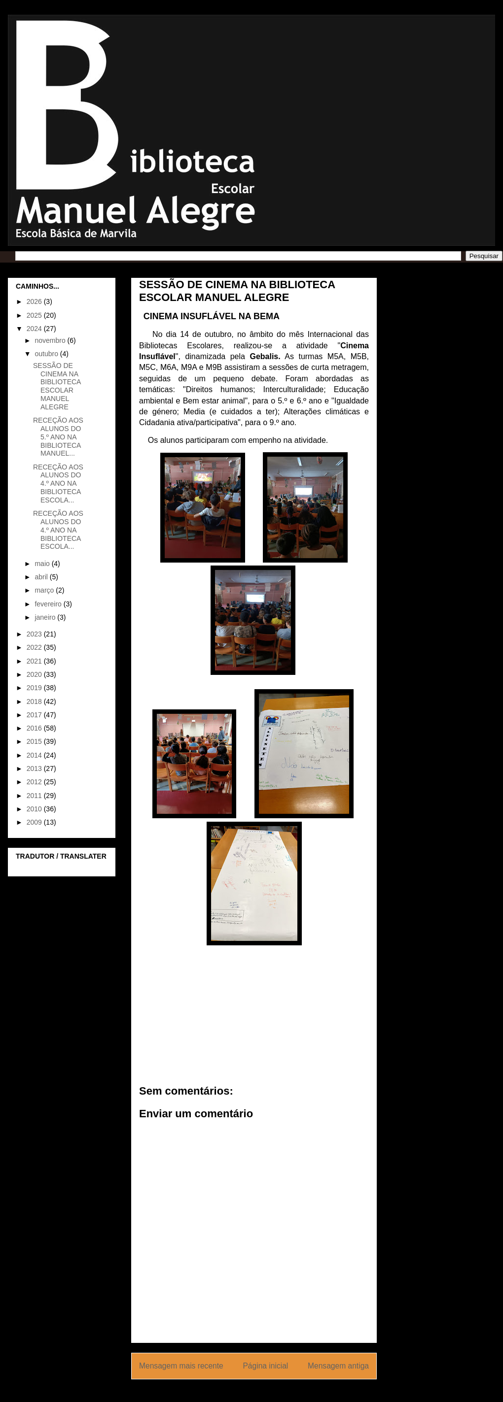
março (45, 590)
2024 (35, 329)
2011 (35, 796)
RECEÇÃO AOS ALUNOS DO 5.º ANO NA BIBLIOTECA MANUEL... (58, 436)
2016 (35, 728)
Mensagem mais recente (181, 1366)
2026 (35, 301)
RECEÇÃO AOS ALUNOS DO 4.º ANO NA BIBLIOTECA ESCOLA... (58, 483)
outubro (47, 354)
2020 (35, 674)
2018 (35, 701)
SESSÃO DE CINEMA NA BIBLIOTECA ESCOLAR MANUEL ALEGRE (57, 386)
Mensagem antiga (338, 1366)
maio (43, 563)
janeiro (46, 617)
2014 (35, 755)
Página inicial (265, 1366)
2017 (35, 715)
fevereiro (49, 604)
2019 (35, 688)
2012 (35, 782)
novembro (51, 340)
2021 (35, 661)
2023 (35, 634)
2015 (35, 741)
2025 (35, 315)
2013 (35, 768)
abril (42, 577)
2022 (35, 647)
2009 (35, 822)
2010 (35, 809)
